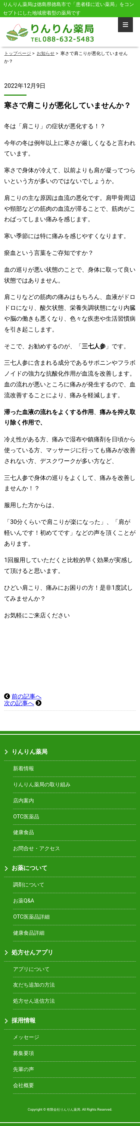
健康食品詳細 (28, 933)
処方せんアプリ (32, 952)
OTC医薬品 (26, 817)
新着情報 (23, 768)
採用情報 (23, 1020)
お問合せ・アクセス (36, 848)
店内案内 (23, 801)
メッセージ (26, 1037)
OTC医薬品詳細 (31, 917)
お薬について (29, 868)
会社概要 (23, 1085)
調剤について (28, 885)
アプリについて (31, 969)
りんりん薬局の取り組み (42, 784)
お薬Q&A (23, 901)
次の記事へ (19, 703)
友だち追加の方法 (34, 985)
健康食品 (23, 832)
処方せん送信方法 (34, 1001)
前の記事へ (26, 696)
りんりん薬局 (29, 751)
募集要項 (23, 1053)
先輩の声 (23, 1069)
